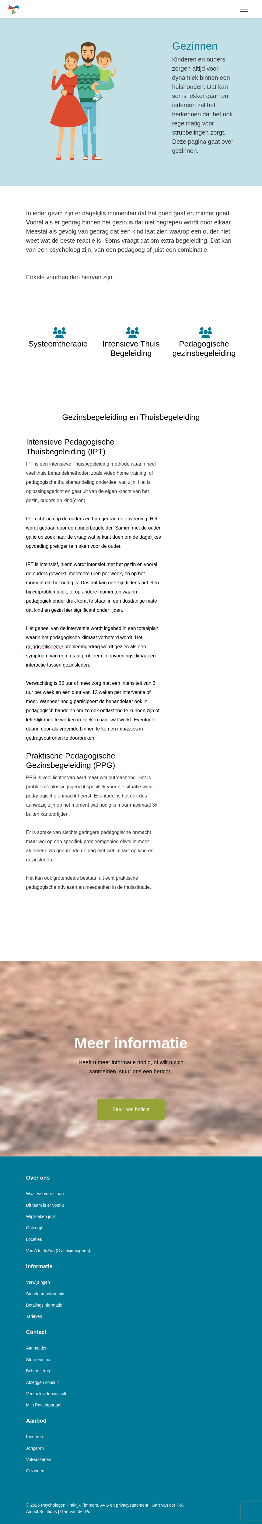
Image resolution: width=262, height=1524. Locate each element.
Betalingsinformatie (44, 1305)
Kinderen (34, 1436)
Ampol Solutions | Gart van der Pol (59, 1511)
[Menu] (244, 9)
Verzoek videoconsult (46, 1393)
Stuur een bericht (131, 1109)
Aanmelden (37, 1348)
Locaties (34, 1239)
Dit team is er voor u (45, 1205)
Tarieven (34, 1316)
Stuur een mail (40, 1359)
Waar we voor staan (45, 1193)
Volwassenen (38, 1459)
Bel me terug (38, 1370)
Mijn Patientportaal (43, 1405)
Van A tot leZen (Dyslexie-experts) (58, 1250)
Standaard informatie (46, 1293)
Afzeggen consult (42, 1382)
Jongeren (35, 1448)
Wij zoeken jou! (40, 1216)
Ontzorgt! (35, 1227)
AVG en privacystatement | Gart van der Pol (141, 1505)
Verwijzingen (38, 1282)
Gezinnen (35, 1470)
